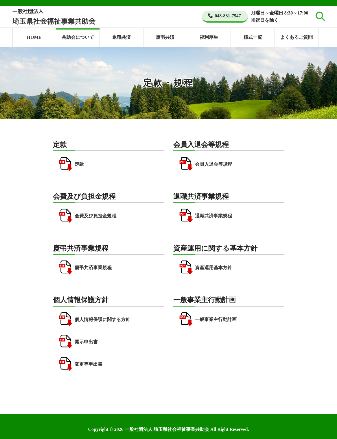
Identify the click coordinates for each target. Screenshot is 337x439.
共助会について (78, 37)
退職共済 (121, 37)
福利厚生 (209, 37)
